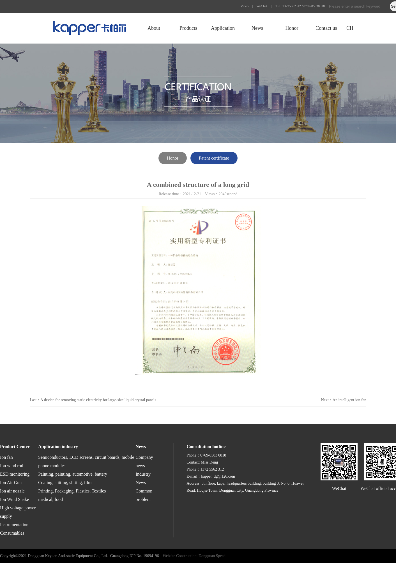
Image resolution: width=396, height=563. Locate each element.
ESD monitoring (14, 474)
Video (245, 6)
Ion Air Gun (11, 482)
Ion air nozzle (12, 491)
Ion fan (6, 457)
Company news (144, 461)
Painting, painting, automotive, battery (72, 474)
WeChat (262, 6)
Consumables (12, 533)
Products (188, 28)
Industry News (143, 478)
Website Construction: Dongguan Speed (194, 556)
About (154, 28)
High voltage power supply (18, 512)
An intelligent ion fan (349, 400)
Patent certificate (214, 158)
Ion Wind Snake (14, 499)
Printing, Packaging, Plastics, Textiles (72, 491)
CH (349, 28)
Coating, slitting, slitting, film (64, 482)
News (257, 28)
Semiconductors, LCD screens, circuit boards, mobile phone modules (86, 461)
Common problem (144, 495)
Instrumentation (14, 524)
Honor (291, 28)
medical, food (50, 499)
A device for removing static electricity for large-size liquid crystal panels (98, 400)
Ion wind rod (11, 465)
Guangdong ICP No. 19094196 (134, 556)
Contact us (326, 28)
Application (223, 28)
